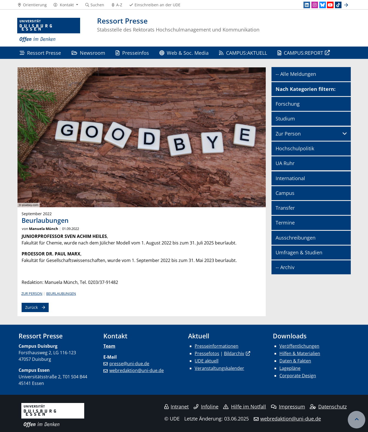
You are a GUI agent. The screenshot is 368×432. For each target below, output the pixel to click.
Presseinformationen (216, 346)
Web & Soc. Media (184, 52)
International (290, 178)
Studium (285, 118)
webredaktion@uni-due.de (136, 370)
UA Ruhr (285, 163)
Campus (285, 193)
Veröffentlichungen (299, 346)
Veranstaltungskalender (219, 368)
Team (109, 346)
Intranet (176, 406)
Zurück (31, 307)
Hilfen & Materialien (299, 353)
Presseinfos (132, 52)
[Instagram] (314, 5)
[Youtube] (330, 5)
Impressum (288, 406)
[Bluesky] (322, 5)
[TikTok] (338, 5)
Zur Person (31, 293)
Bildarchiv (234, 353)
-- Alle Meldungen (296, 74)
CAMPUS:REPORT (300, 52)
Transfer (285, 208)
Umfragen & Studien (299, 252)
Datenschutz (328, 406)
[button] (65, 5)
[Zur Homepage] (48, 30)
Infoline (206, 406)
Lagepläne (289, 368)
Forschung (288, 103)
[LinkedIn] (306, 5)
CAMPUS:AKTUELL (243, 52)
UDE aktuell (206, 361)
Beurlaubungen (61, 293)
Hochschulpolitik (295, 148)
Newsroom (88, 52)
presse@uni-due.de (129, 364)
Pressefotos (207, 353)
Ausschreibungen (296, 237)
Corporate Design (297, 376)
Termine (285, 222)
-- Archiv (285, 267)
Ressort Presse (40, 52)
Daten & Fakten (295, 361)
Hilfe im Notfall (244, 406)
